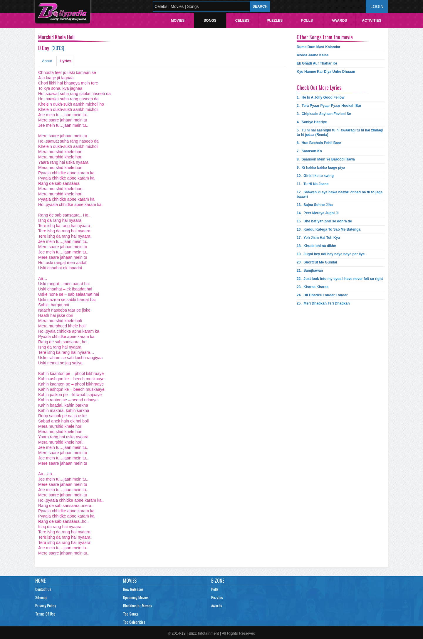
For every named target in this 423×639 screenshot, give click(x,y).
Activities (371, 20)
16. (328, 229)
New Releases (133, 589)
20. (317, 262)
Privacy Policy (45, 605)
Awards (339, 20)
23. (312, 287)
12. (339, 194)
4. (312, 122)
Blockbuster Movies (137, 605)
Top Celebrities (134, 622)
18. (316, 246)
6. (319, 143)
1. (321, 97)
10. (315, 176)
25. (323, 303)
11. (313, 184)
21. (310, 270)
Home (40, 580)
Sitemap (41, 597)
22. (340, 279)
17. (318, 238)
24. (322, 295)
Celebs (242, 20)
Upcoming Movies (136, 597)
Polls (307, 20)
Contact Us (43, 589)
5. (340, 132)
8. (326, 159)
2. (329, 106)
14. (318, 213)
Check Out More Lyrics (319, 87)
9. (321, 167)
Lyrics (65, 61)
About (47, 61)
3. (324, 114)
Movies (178, 20)
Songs (210, 20)
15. (324, 221)
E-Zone (217, 580)
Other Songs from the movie (325, 37)
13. (315, 205)
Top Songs (130, 614)
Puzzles (275, 20)
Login (376, 6)
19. (331, 254)
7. (309, 151)
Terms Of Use (45, 614)
